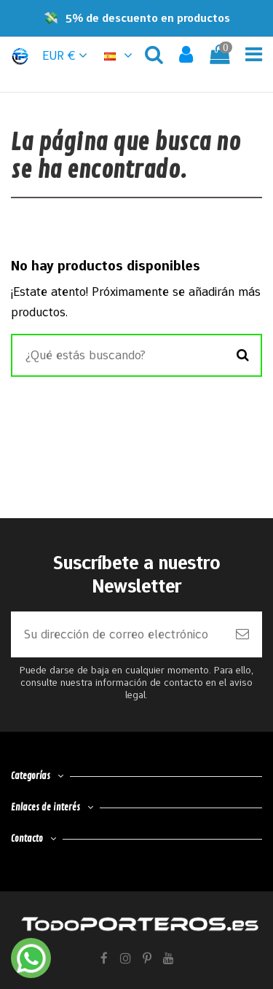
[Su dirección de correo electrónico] (117, 634)
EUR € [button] (64, 55)
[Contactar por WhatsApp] (31, 958)
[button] (120, 55)
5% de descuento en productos (148, 18)
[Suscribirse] (242, 634)
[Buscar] (242, 356)
